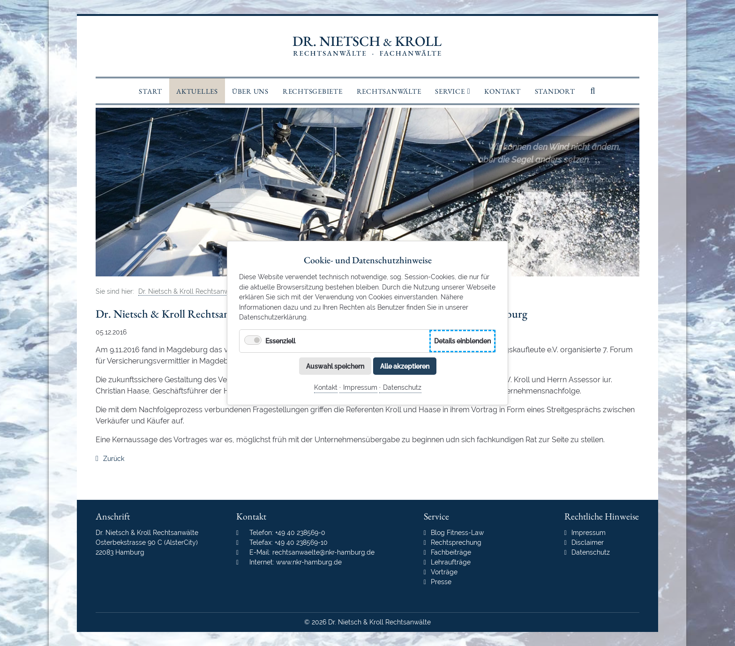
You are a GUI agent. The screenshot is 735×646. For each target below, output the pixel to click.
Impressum (360, 387)
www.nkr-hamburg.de (309, 562)
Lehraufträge (451, 562)
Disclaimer (587, 542)
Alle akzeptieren (404, 366)
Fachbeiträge (451, 552)
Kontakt (326, 387)
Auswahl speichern (335, 366)
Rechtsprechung (456, 542)
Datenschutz (402, 387)
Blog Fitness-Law (457, 532)
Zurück (113, 458)
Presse (441, 582)
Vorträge (444, 572)
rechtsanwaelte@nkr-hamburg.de (323, 552)
